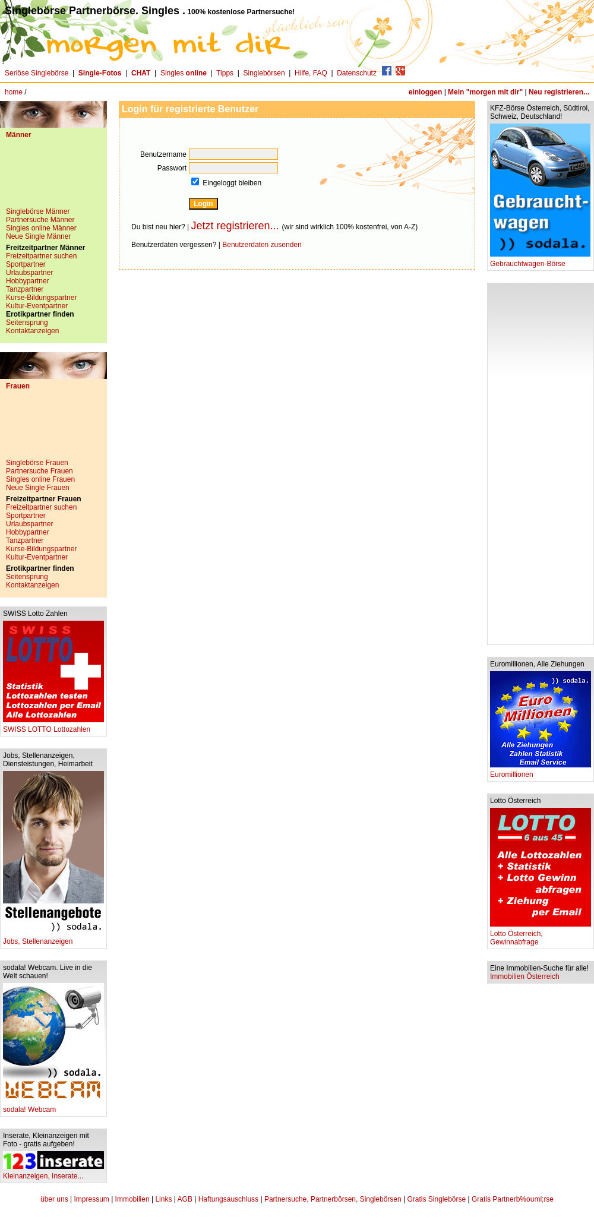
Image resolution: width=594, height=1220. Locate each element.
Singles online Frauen (40, 479)
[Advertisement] (53, 177)
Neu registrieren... (559, 92)
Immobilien (132, 1199)
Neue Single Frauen (37, 487)
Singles (184, 73)
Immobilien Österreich (525, 976)
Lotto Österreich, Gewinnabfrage (540, 934)
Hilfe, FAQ (311, 73)
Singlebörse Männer (37, 211)
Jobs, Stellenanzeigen (53, 938)
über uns (54, 1199)
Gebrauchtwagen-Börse (540, 260)
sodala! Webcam (53, 1106)
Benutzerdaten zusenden (261, 245)
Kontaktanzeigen (32, 331)
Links (163, 1199)
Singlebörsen (264, 73)
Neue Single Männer (38, 236)
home (14, 92)
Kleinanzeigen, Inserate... (53, 1172)
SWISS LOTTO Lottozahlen (53, 726)
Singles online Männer (41, 228)
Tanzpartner (24, 289)
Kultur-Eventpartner (37, 306)
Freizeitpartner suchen (41, 256)
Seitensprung (27, 322)
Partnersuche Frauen (39, 471)
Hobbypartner (27, 281)
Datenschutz (357, 73)
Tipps (224, 73)
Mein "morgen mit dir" (485, 92)
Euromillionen (540, 771)
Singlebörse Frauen (37, 463)
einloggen (426, 92)
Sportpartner (26, 264)
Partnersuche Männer (40, 220)
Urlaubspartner (29, 272)
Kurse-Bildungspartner (41, 297)
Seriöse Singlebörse (36, 73)
